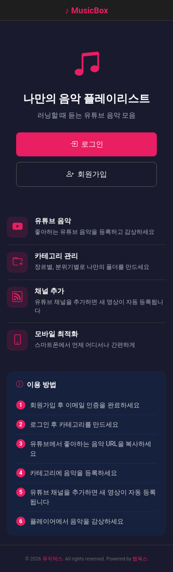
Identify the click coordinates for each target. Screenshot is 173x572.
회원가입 (86, 174)
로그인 (86, 144)
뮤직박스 (52, 559)
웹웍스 (140, 559)
